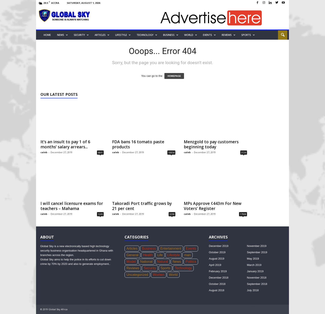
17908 (243, 214)
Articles (102, 35)
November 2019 (257, 246)
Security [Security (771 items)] (150, 268)
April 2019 (215, 265)
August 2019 (216, 258)
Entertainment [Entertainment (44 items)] (170, 248)
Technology (147, 35)
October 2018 (217, 284)
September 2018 (257, 284)
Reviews (228, 35)
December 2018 (218, 277)
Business (170, 35)
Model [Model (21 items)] (131, 261)
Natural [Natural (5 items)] (162, 261)
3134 (243, 152)
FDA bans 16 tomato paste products (138, 144)
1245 (100, 214)
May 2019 (253, 258)
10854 (171, 152)
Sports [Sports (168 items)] (165, 268)
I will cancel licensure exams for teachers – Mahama (71, 206)
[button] (282, 35)
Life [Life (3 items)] (160, 255)
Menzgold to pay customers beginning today (211, 144)
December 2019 (218, 246)
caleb (43, 152)
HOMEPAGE (174, 76)
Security (81, 35)
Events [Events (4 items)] (191, 248)
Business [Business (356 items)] (149, 248)
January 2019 (255, 271)
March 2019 (254, 265)
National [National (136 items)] (146, 261)
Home (47, 35)
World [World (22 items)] (173, 274)
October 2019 (217, 252)
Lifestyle (123, 35)
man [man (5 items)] (187, 255)
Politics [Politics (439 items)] (190, 261)
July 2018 (253, 290)
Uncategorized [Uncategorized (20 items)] (137, 274)
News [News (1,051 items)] (177, 261)
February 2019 (218, 271)
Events (209, 35)
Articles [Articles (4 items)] (131, 248)
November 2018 (257, 277)
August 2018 (216, 290)
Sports (248, 35)
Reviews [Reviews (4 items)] (132, 268)
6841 (100, 152)
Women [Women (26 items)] (158, 274)
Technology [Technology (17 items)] (183, 268)
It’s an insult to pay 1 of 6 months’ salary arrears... (65, 144)
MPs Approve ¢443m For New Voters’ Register (213, 206)
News (62, 35)
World (190, 35)
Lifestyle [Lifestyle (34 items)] (173, 255)
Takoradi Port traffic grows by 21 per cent (142, 206)
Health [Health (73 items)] (148, 255)
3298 (172, 214)
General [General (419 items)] (132, 255)
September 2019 (257, 252)
